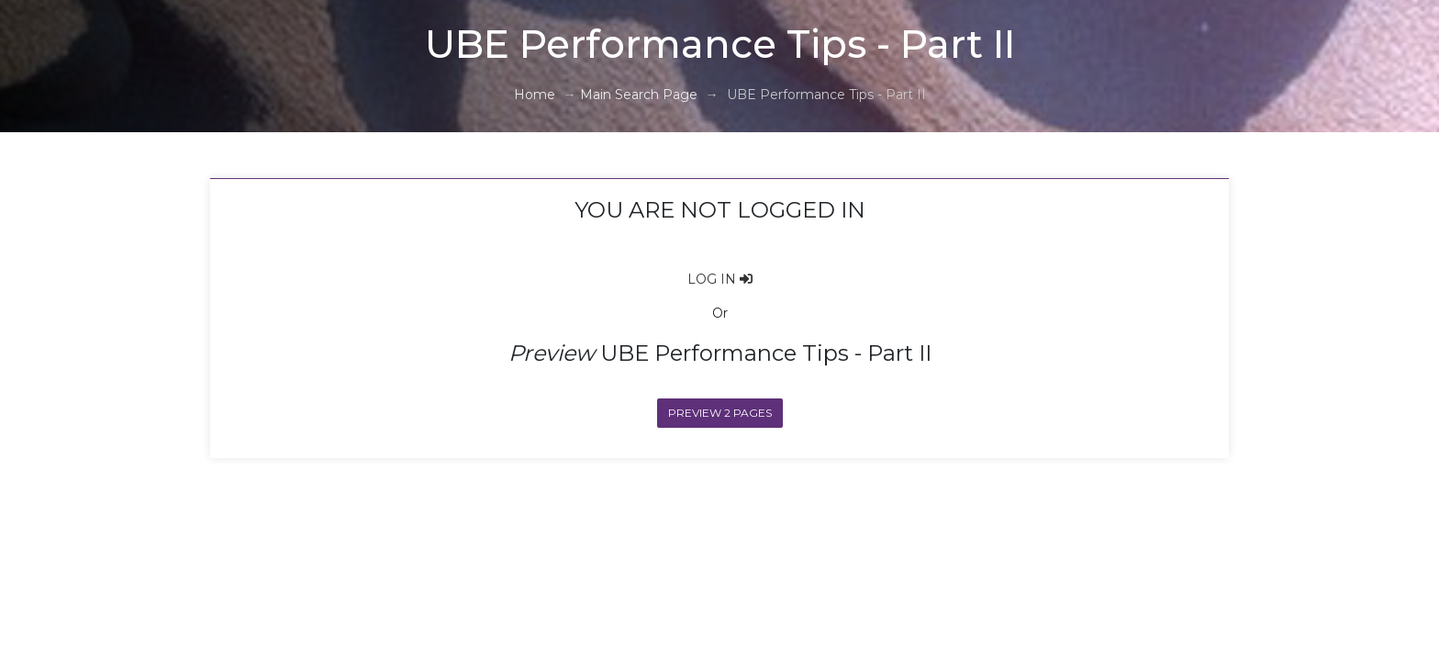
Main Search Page (638, 94)
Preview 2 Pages (720, 413)
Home (534, 94)
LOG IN (720, 279)
